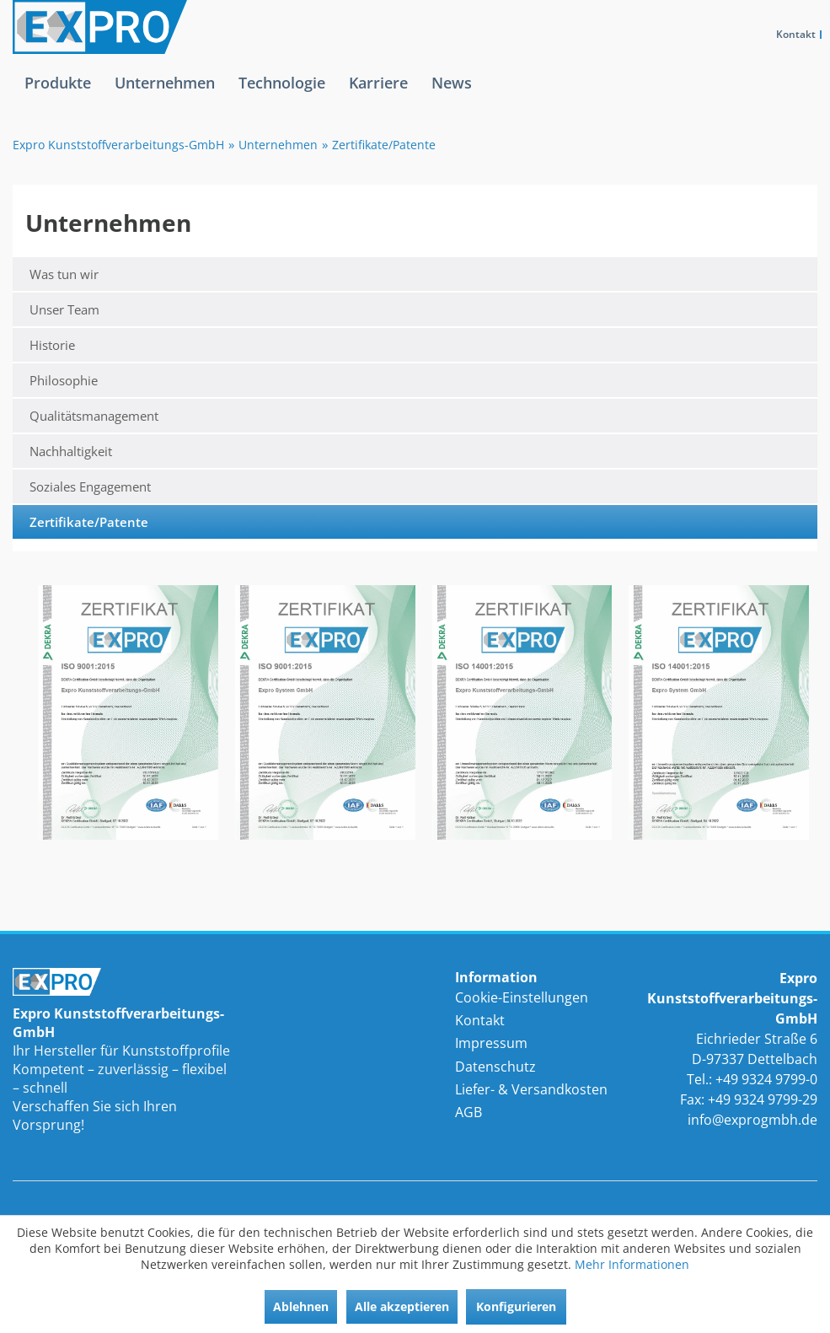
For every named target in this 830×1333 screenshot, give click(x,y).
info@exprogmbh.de (752, 1119)
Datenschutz (495, 1066)
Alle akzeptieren (402, 1306)
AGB (468, 1112)
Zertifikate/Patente (88, 521)
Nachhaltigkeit (70, 451)
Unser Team (64, 309)
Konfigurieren (516, 1306)
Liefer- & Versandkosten (531, 1089)
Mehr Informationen (632, 1264)
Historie (52, 344)
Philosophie (63, 380)
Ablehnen (301, 1306)
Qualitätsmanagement (93, 415)
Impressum (491, 1043)
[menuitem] (58, 96)
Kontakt (796, 34)
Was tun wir (64, 274)
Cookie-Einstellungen (521, 997)
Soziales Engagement (90, 486)
